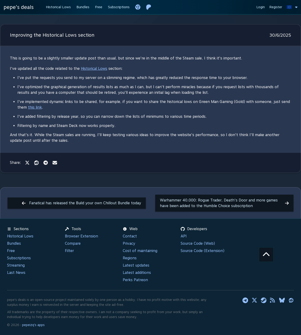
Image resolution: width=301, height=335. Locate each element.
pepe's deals (19, 7)
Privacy (129, 243)
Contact (130, 236)
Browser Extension (81, 236)
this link (35, 107)
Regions (130, 258)
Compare (73, 243)
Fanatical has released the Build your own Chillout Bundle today (81, 203)
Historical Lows (94, 68)
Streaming (16, 265)
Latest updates (136, 265)
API (184, 236)
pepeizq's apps (33, 325)
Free (11, 250)
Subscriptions (19, 258)
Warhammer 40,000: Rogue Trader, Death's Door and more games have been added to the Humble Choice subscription (224, 203)
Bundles (14, 243)
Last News (16, 272)
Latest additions (137, 272)
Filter (69, 250)
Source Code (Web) (198, 243)
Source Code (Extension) (202, 250)
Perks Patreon (135, 280)
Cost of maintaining (140, 250)
